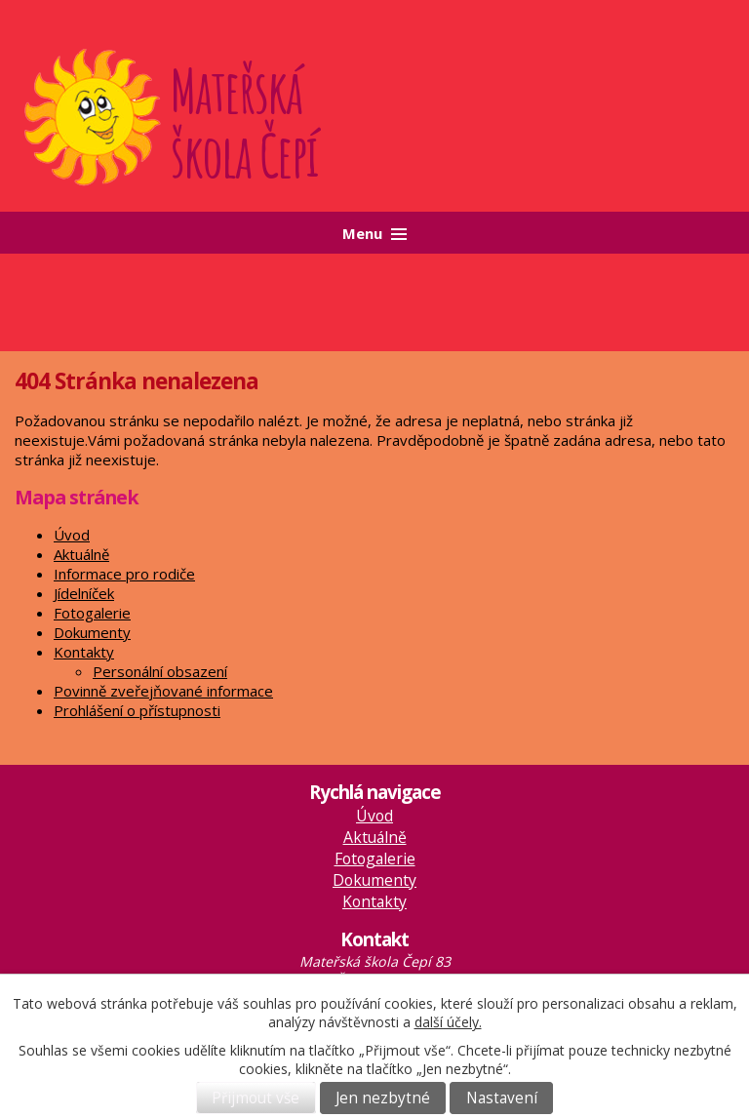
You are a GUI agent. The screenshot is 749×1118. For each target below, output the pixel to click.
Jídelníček (84, 593)
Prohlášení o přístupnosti (137, 710)
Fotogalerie (92, 612)
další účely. (448, 1022)
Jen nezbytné (382, 1098)
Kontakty (84, 651)
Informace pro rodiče (124, 573)
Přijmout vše (255, 1098)
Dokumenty (92, 632)
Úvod (72, 534)
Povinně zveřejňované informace (163, 690)
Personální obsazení (160, 671)
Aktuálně (81, 554)
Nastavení (501, 1098)
